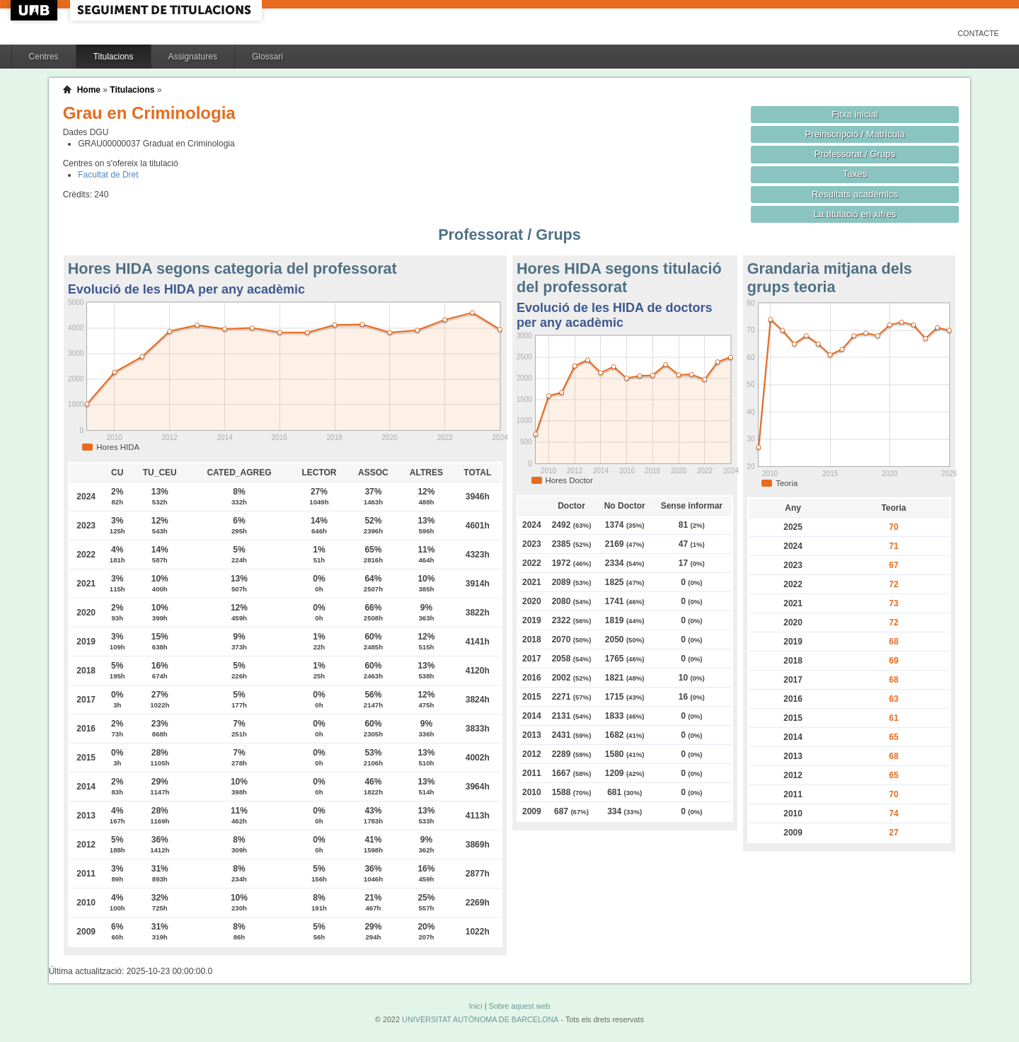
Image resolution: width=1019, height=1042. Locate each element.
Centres (44, 57)
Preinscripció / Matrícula (855, 134)
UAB (35, 10)
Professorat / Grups (854, 154)
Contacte (978, 33)
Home (88, 90)
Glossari (267, 57)
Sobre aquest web (519, 1006)
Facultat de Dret (108, 175)
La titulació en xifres (855, 214)
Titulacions (113, 57)
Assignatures (192, 57)
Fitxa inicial (854, 114)
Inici (475, 1006)
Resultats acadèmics (855, 194)
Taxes (855, 173)
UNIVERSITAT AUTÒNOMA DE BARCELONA (480, 1019)
